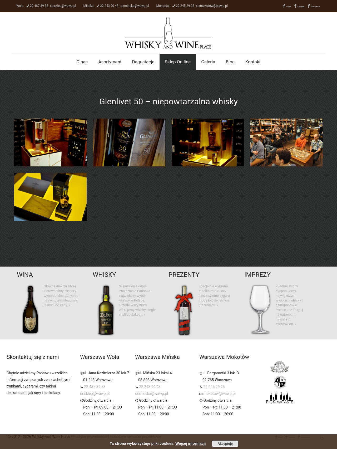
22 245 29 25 (185, 6)
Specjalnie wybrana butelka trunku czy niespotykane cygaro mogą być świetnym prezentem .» (214, 295)
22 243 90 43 (109, 6)
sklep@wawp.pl (65, 6)
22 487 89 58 (39, 6)
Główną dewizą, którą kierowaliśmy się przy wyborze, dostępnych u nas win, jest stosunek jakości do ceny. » (61, 295)
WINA (25, 274)
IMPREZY (257, 274)
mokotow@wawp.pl (214, 6)
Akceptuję (225, 444)
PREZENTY (183, 274)
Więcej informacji (190, 443)
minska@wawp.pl (136, 6)
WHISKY (104, 274)
